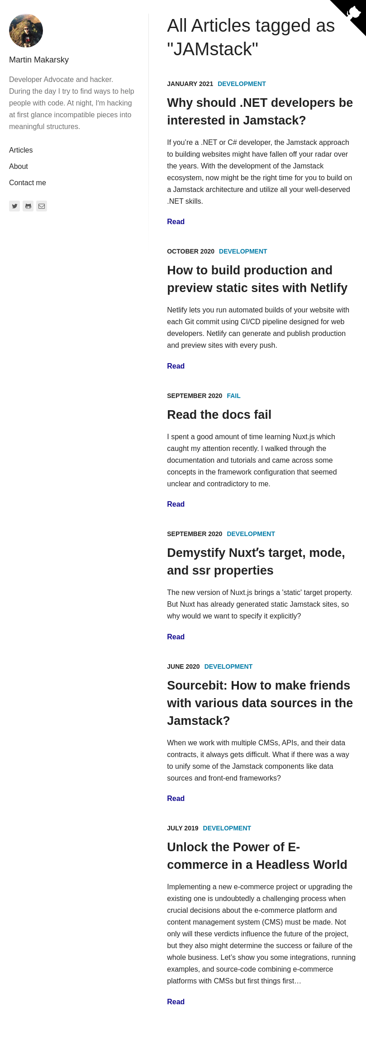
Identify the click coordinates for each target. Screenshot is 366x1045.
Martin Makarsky (39, 59)
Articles (21, 150)
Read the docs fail (219, 415)
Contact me (27, 183)
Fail (233, 395)
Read (176, 221)
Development (242, 83)
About (18, 166)
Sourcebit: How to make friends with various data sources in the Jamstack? (260, 703)
